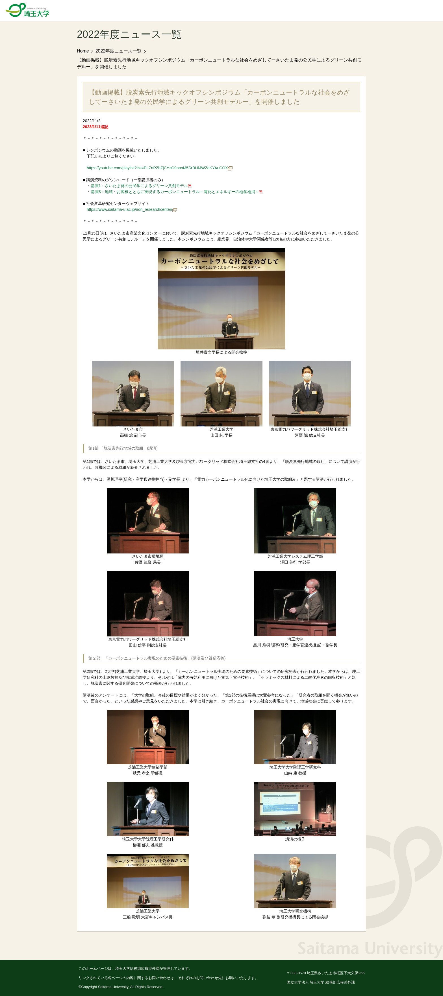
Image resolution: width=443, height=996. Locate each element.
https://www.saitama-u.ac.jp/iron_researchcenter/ (132, 209)
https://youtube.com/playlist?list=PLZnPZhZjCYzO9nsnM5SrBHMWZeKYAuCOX (160, 168)
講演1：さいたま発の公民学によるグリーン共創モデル (141, 185)
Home (83, 51)
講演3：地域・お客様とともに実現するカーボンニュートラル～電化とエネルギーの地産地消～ (177, 191)
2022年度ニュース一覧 (118, 51)
